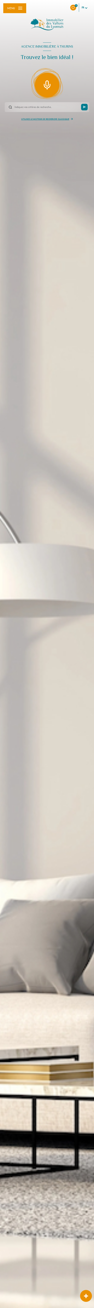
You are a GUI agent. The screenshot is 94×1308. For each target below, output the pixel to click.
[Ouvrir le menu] (14, 8)
